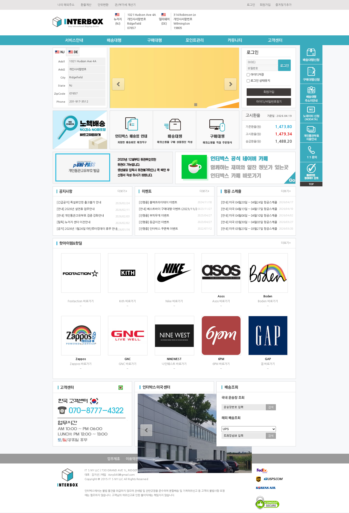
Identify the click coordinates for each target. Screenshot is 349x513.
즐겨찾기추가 (283, 4)
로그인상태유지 (260, 80)
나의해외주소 (67, 4)
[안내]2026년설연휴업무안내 (76, 209)
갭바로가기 (268, 363)
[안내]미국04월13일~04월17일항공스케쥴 (249, 209)
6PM (221, 359)
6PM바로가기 (221, 363)
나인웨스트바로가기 (174, 363)
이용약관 (132, 459)
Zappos (81, 359)
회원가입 (265, 4)
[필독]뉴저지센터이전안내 (73, 222)
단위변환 (104, 4)
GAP (268, 359)
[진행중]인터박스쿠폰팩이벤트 (158, 228)
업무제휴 (113, 459)
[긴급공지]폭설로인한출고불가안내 (79, 202)
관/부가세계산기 (126, 4)
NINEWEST (174, 359)
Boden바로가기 (268, 301)
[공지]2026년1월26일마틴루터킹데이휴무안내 (87, 228)
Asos (221, 296)
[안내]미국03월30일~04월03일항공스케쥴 (249, 222)
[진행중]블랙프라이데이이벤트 (158, 202)
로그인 (251, 4)
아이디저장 (257, 74)
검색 (270, 407)
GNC (128, 359)
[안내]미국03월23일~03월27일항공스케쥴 (249, 228)
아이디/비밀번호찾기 (269, 101)
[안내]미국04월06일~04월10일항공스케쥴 (249, 215)
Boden (267, 296)
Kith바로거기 (127, 301)
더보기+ (122, 191)
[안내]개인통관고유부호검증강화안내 (80, 215)
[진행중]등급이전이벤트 (154, 222)
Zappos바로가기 (81, 363)
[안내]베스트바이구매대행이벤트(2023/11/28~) (170, 209)
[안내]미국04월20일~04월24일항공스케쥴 (249, 202)
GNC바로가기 (127, 363)
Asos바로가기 (221, 301)
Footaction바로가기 (81, 301)
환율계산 (87, 4)
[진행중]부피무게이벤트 (154, 215)
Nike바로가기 (174, 301)
